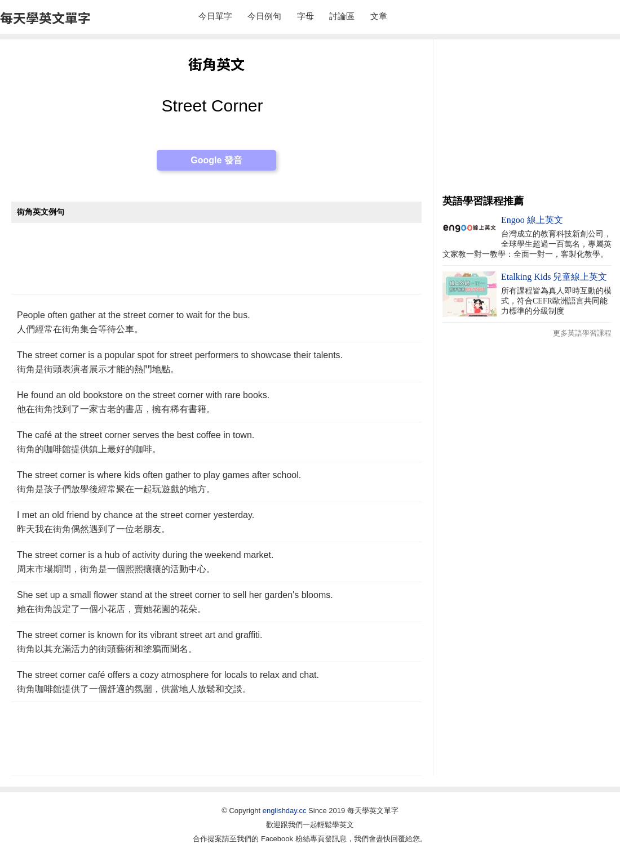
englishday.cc (285, 810)
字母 (305, 16)
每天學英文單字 (45, 17)
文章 (378, 16)
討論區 (342, 16)
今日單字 (215, 16)
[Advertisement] (216, 264)
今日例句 (264, 16)
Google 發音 (216, 160)
